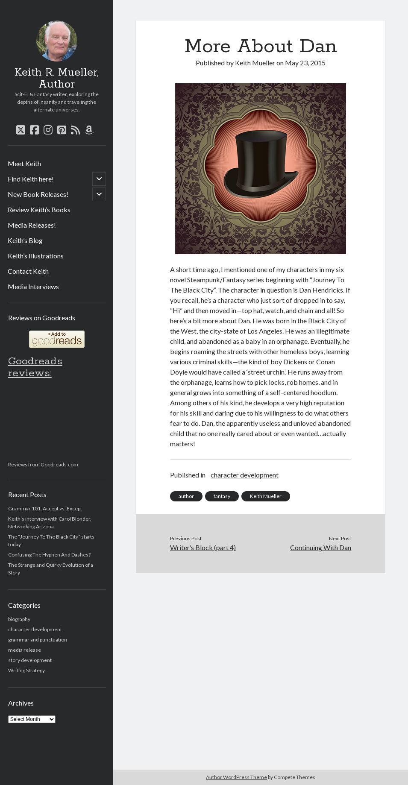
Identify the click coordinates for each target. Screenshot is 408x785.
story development (30, 660)
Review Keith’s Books (39, 209)
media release (24, 650)
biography (19, 619)
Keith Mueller (255, 63)
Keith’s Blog (25, 240)
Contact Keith (28, 271)
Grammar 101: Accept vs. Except (45, 508)
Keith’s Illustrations (36, 256)
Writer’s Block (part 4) (203, 547)
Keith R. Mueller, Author (57, 78)
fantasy (222, 496)
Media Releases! (32, 225)
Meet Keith (24, 163)
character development (35, 629)
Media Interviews (33, 286)
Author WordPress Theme (236, 777)
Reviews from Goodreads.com (43, 464)
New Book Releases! (38, 194)
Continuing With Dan (320, 547)
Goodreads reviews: (35, 367)
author (186, 496)
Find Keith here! (31, 179)
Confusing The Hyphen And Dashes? (49, 554)
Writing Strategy (26, 670)
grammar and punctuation (37, 639)
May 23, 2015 (305, 63)
